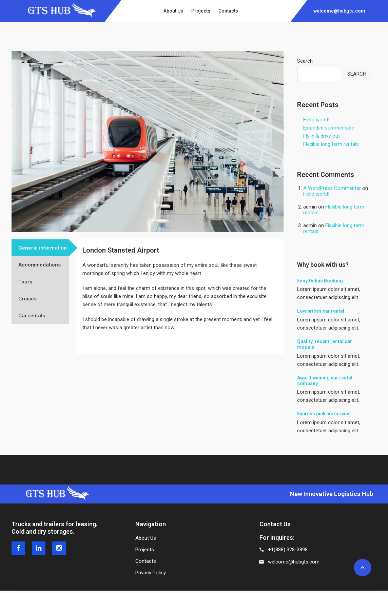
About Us (145, 538)
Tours (25, 282)
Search (305, 61)
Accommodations (39, 265)
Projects (144, 550)
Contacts (145, 561)
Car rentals (31, 316)
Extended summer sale (328, 128)
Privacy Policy (150, 573)
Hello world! (316, 120)
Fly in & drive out (321, 136)
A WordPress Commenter (332, 188)
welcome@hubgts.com (293, 562)
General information (42, 248)
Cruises (27, 299)
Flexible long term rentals (331, 144)
